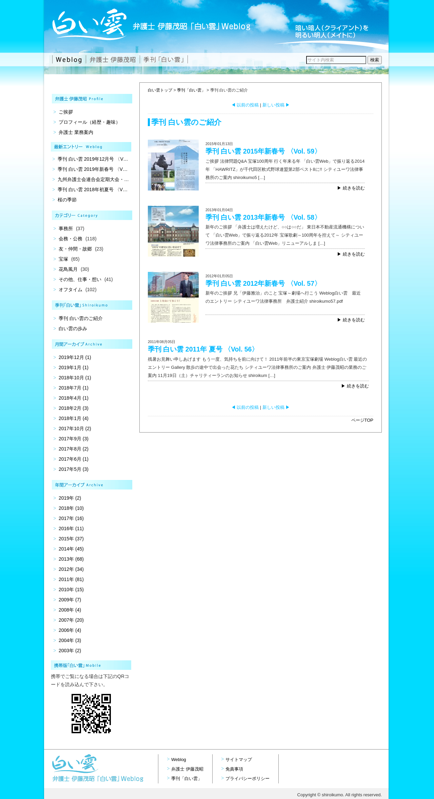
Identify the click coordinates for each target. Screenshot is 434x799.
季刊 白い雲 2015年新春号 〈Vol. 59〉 (263, 151)
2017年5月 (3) (73, 469)
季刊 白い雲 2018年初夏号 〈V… (92, 189)
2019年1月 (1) (73, 367)
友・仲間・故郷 (75, 249)
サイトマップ (238, 759)
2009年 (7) (70, 599)
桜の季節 (67, 199)
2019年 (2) (70, 498)
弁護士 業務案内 (76, 132)
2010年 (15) (71, 589)
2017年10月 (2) (75, 428)
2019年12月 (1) (75, 357)
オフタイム (70, 289)
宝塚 (63, 259)
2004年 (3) (70, 640)
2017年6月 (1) (73, 459)
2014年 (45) (71, 549)
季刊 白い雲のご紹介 (81, 318)
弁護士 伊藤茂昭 (187, 769)
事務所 (66, 228)
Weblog (178, 759)
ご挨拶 (66, 112)
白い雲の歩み (73, 328)
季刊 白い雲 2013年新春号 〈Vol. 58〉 (263, 217)
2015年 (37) (71, 538)
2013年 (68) (71, 559)
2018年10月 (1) (75, 377)
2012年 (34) (71, 569)
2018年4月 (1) (73, 398)
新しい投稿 (276, 104)
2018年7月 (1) (73, 388)
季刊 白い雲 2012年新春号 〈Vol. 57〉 (263, 283)
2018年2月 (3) (73, 408)
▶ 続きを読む (351, 188)
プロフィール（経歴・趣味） (89, 122)
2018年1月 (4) (73, 418)
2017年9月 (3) (73, 438)
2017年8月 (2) (73, 449)
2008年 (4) (70, 610)
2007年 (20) (71, 620)
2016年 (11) (71, 528)
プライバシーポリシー (247, 778)
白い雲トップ (160, 90)
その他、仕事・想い (80, 279)
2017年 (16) (71, 518)
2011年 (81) (71, 579)
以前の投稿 (245, 104)
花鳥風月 (68, 269)
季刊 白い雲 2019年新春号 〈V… (92, 169)
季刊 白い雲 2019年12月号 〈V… (93, 159)
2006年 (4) (70, 630)
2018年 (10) (71, 508)
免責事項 (234, 769)
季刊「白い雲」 (191, 90)
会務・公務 (70, 238)
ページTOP (362, 420)
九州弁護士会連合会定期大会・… (93, 179)
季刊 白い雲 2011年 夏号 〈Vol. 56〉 (203, 349)
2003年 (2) (70, 650)
